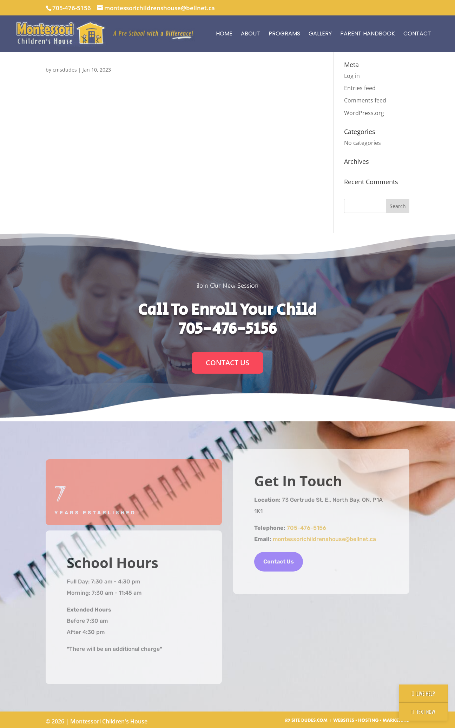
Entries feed (360, 88)
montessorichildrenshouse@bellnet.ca (324, 539)
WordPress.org (364, 113)
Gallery (320, 33)
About (250, 33)
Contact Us (227, 362)
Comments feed (365, 100)
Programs (284, 33)
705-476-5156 (71, 8)
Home (224, 33)
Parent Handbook (367, 33)
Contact (417, 33)
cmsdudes (65, 69)
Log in (352, 76)
